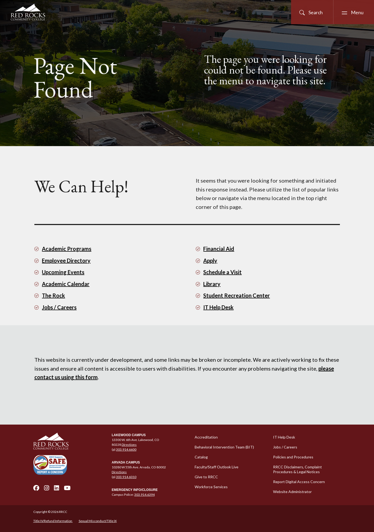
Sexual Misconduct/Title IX (98, 521)
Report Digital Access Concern (299, 481)
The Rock (53, 295)
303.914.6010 (126, 477)
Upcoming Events (63, 272)
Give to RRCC (206, 477)
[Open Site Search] (312, 12)
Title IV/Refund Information (53, 521)
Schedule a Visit (222, 272)
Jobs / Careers (59, 307)
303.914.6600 (126, 449)
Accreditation (206, 437)
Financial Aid (218, 248)
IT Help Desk (218, 307)
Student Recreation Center (236, 295)
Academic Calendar (65, 284)
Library (211, 284)
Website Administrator (292, 491)
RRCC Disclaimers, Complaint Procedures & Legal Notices (297, 469)
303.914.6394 (144, 495)
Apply (210, 260)
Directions (129, 445)
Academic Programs (66, 248)
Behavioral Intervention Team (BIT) (224, 447)
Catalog (201, 457)
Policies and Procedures (293, 457)
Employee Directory (66, 260)
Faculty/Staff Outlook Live (216, 467)
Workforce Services (211, 486)
